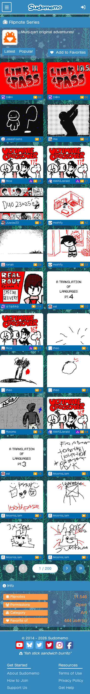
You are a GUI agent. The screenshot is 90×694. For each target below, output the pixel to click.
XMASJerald (61, 181)
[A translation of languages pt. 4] (68, 287)
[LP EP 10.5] (68, 78)
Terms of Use (70, 673)
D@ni (9, 97)
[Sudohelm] (68, 245)
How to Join (17, 680)
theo (56, 348)
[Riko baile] (68, 120)
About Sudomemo (23, 673)
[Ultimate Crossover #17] (21, 162)
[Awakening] (21, 413)
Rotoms (11, 432)
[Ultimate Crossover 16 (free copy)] (68, 413)
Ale (55, 139)
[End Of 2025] (21, 204)
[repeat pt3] (21, 245)
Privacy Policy (71, 680)
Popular (26, 51)
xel (55, 306)
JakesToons (14, 139)
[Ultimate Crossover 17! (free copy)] (68, 162)
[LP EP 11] (21, 78)
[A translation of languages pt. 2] (21, 454)
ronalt (10, 264)
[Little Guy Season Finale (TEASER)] (21, 120)
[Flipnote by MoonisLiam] (68, 454)
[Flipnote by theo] (68, 329)
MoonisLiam (61, 473)
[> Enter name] (68, 204)
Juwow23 (12, 223)
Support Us (17, 687)
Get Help (66, 687)
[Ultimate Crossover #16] (21, 329)
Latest (9, 51)
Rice (9, 181)
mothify (58, 223)
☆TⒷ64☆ (12, 306)
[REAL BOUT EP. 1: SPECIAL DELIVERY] (21, 287)
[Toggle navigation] (7, 7)
